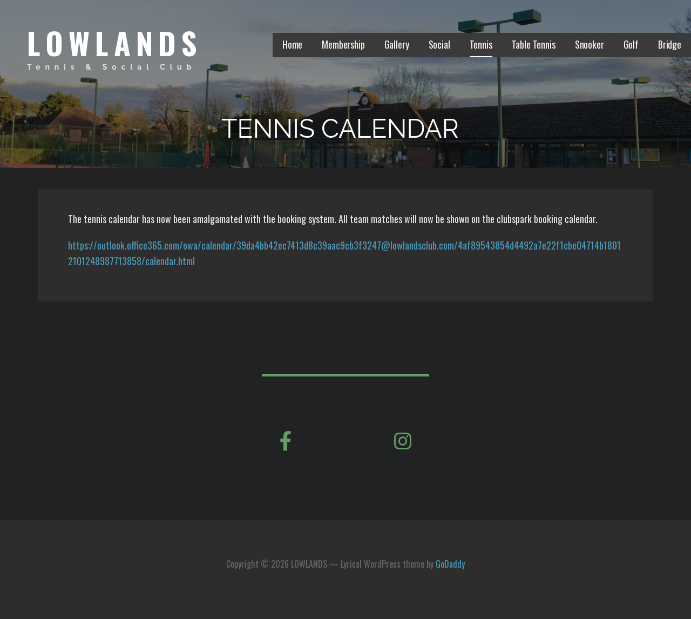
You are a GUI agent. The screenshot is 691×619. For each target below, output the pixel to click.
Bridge (669, 44)
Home (292, 44)
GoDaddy (450, 563)
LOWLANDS (114, 42)
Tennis (481, 44)
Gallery (396, 44)
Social (439, 44)
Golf (631, 44)
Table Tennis (533, 44)
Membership (343, 44)
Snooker (589, 44)
